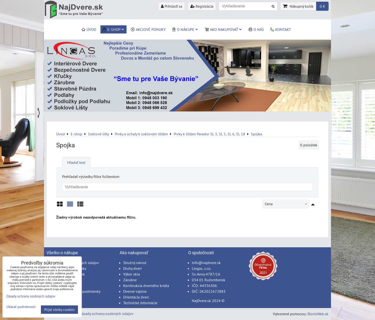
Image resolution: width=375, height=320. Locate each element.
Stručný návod (134, 262)
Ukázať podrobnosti (21, 307)
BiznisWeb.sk (318, 313)
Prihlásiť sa (171, 6)
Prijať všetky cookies (59, 309)
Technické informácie (140, 302)
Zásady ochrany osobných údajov (106, 313)
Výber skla (131, 274)
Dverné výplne (135, 291)
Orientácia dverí (136, 297)
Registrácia (201, 6)
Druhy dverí (132, 268)
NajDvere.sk (201, 300)
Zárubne (130, 279)
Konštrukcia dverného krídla (146, 285)
